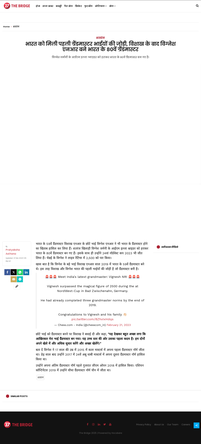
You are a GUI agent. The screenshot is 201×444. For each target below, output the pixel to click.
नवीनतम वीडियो (169, 247)
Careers (186, 424)
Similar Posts (19, 396)
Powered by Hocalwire (110, 433)
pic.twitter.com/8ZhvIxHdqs (92, 319)
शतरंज (100, 38)
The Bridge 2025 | (88, 433)
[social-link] (17, 286)
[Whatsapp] (20, 272)
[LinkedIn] (26, 272)
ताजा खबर (47, 6)
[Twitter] (14, 272)
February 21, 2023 (119, 325)
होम (38, 6)
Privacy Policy (143, 424)
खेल (112, 6)
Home (7, 26)
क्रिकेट (78, 6)
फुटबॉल (88, 6)
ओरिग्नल (101, 6)
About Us (159, 424)
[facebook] (7, 272)
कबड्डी (59, 6)
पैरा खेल (68, 6)
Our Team (172, 424)
